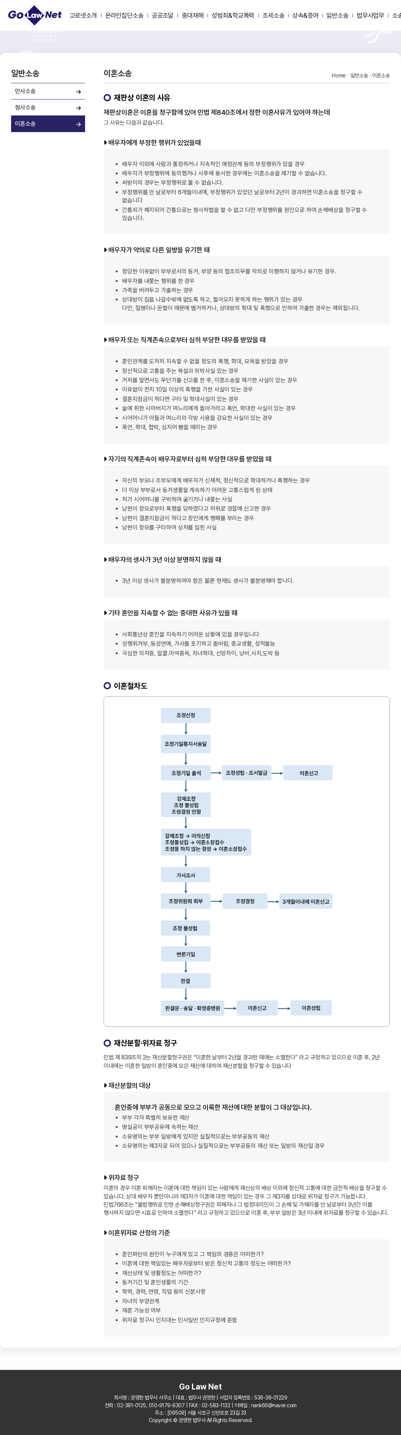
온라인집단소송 (124, 15)
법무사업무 (370, 15)
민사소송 (25, 91)
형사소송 (25, 107)
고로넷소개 (83, 15)
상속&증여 (305, 15)
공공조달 (163, 15)
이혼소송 (25, 123)
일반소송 (337, 15)
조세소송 (273, 15)
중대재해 (193, 15)
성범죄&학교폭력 (233, 15)
